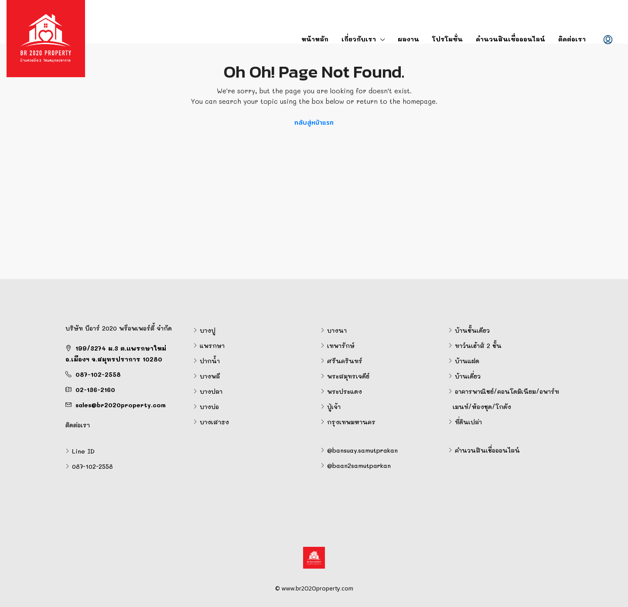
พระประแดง (344, 391)
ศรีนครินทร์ (344, 361)
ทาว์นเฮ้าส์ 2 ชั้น (478, 345)
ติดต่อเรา (572, 39)
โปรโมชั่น (447, 39)
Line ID (83, 451)
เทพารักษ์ (341, 345)
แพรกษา (212, 345)
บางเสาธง (214, 422)
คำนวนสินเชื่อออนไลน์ (510, 39)
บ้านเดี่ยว (468, 376)
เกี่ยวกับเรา (358, 39)
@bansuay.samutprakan (362, 450)
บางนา (337, 330)
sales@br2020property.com (120, 405)
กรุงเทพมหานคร (351, 422)
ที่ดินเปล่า (468, 422)
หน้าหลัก (314, 39)
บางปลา (211, 391)
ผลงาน (408, 39)
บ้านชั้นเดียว (472, 330)
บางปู (207, 330)
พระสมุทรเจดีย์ (348, 376)
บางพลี (210, 376)
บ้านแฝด (467, 361)
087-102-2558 (98, 374)
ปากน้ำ (210, 361)
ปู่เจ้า (334, 406)
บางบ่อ (209, 406)
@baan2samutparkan (359, 465)
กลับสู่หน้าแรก (314, 122)
